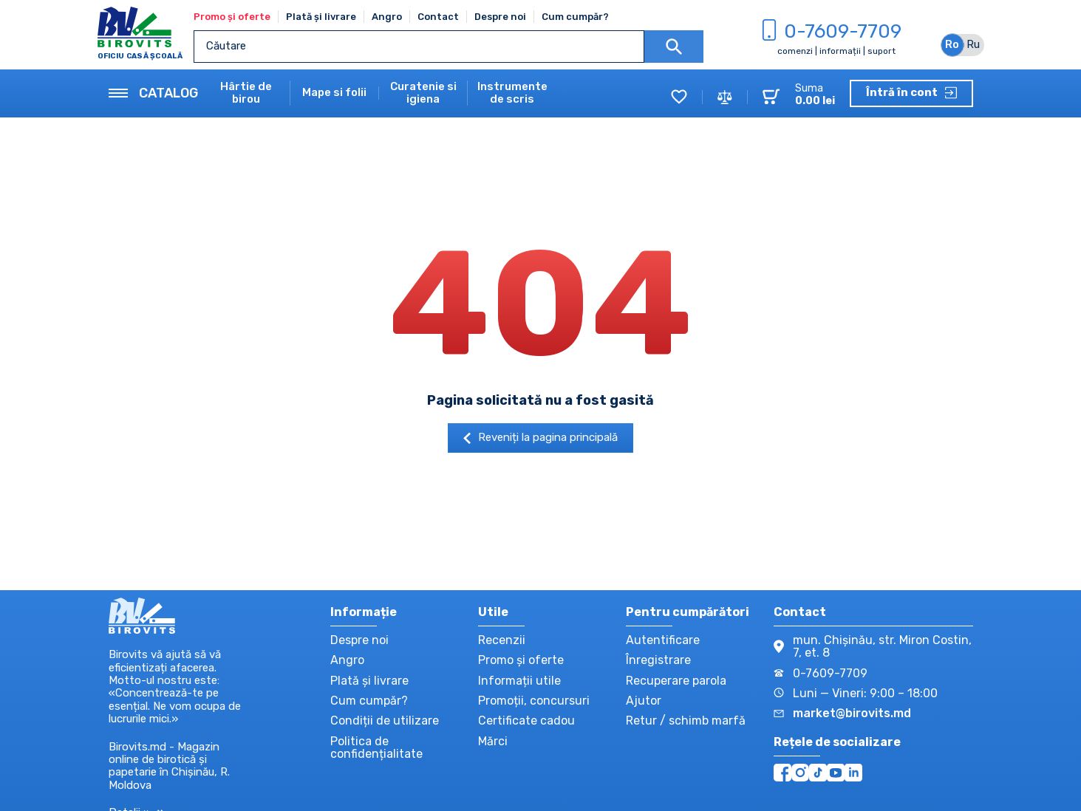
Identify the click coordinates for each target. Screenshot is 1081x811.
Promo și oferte (232, 16)
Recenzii (501, 640)
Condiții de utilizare (384, 721)
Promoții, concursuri (534, 701)
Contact (438, 16)
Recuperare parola (676, 681)
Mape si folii (334, 92)
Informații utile (519, 681)
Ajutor (643, 701)
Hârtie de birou (246, 93)
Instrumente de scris (512, 93)
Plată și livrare (321, 16)
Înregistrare (658, 660)
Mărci (493, 741)
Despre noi (500, 16)
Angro (387, 16)
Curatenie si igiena (423, 93)
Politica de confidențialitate (376, 747)
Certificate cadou (526, 721)
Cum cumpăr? (575, 16)
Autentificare (663, 640)
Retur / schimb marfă (686, 721)
